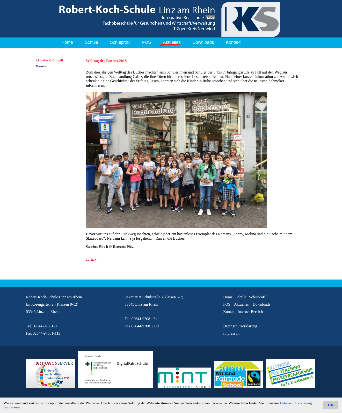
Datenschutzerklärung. (296, 403)
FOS (146, 42)
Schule (91, 42)
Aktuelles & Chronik (50, 60)
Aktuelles (172, 42)
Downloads (203, 42)
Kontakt (233, 42)
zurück (91, 259)
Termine (41, 66)
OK (331, 405)
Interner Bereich (250, 312)
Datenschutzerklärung (240, 326)
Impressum (12, 407)
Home (67, 42)
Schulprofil (120, 42)
